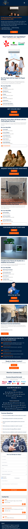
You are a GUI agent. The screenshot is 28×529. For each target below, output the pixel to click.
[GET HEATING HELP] (2, 145)
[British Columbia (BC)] (3, 509)
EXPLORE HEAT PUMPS (7, 223)
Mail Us (6, 516)
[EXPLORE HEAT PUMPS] (2, 223)
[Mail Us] (3, 517)
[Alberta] (3, 500)
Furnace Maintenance (6, 142)
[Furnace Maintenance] (1, 142)
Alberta (5, 499)
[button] (24, 3)
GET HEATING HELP (6, 145)
